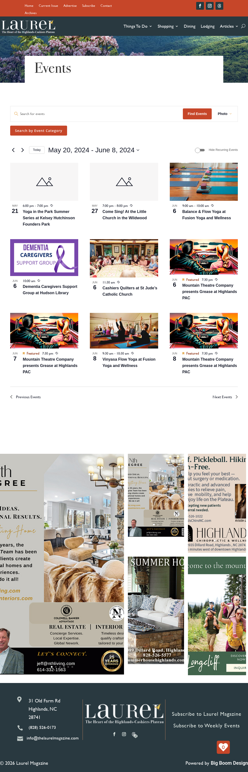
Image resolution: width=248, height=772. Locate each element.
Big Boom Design (229, 763)
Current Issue (48, 6)
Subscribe (88, 6)
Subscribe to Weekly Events (206, 725)
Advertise (70, 6)
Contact (106, 6)
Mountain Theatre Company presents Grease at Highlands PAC (209, 291)
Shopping (166, 26)
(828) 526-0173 (42, 727)
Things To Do (135, 26)
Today (37, 150)
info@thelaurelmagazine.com (53, 738)
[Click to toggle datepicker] (93, 150)
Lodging (208, 26)
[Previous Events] (13, 150)
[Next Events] (22, 150)
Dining (189, 26)
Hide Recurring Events (223, 150)
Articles (227, 26)
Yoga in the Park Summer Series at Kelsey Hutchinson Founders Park (49, 218)
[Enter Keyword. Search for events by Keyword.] (96, 114)
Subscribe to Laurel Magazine (206, 714)
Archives (31, 13)
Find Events (197, 114)
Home (29, 6)
